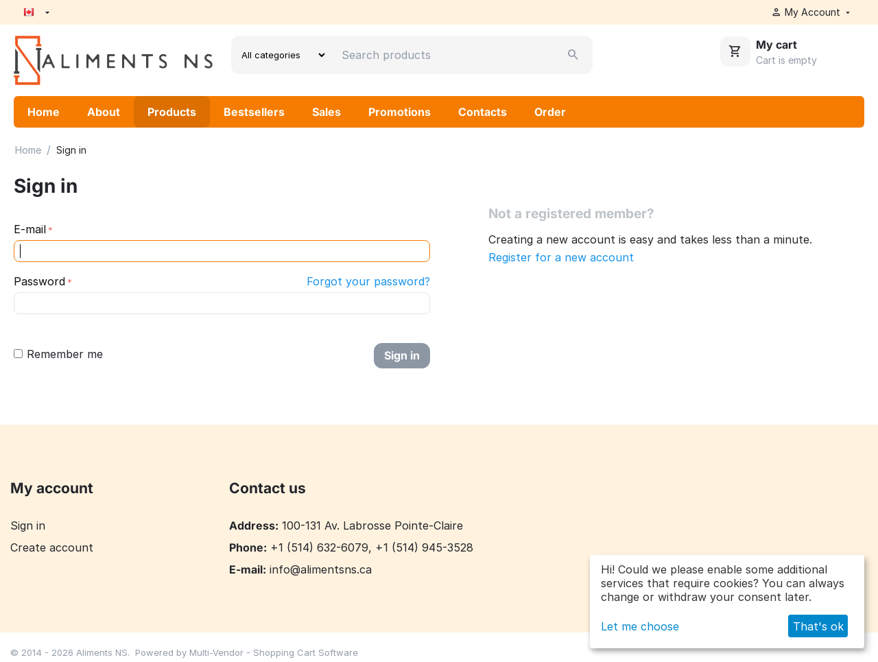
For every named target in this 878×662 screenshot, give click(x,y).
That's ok (818, 626)
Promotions (399, 112)
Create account (51, 547)
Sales (326, 112)
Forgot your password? (368, 281)
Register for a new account (561, 257)
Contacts (482, 112)
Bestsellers (254, 112)
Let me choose (640, 626)
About (103, 112)
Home (43, 112)
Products (171, 112)
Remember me (58, 354)
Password (39, 281)
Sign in (402, 355)
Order (550, 112)
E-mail (30, 229)
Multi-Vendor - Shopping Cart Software (273, 652)
